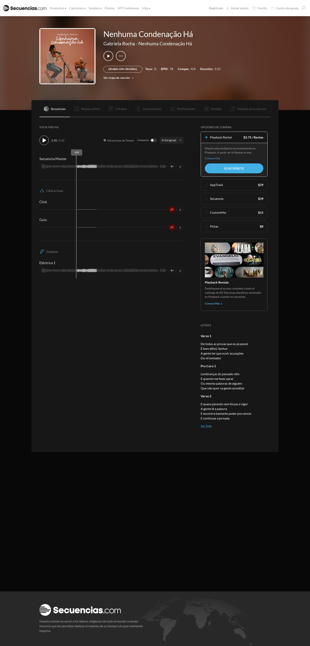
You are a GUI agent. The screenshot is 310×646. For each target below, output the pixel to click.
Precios (110, 8)
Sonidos (95, 8)
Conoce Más (212, 158)
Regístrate (216, 8)
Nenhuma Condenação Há (165, 43)
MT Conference (128, 8)
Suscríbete (234, 168)
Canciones (77, 8)
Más (146, 8)
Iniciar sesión (237, 8)
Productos (58, 8)
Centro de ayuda (284, 8)
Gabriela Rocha (119, 43)
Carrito (259, 8)
